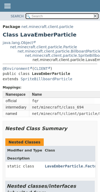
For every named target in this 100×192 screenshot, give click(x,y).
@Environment (16, 68)
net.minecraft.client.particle (47, 27)
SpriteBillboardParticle (46, 79)
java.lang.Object (18, 43)
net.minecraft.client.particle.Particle (43, 47)
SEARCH (17, 16)
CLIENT (41, 68)
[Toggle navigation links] (7, 6)
